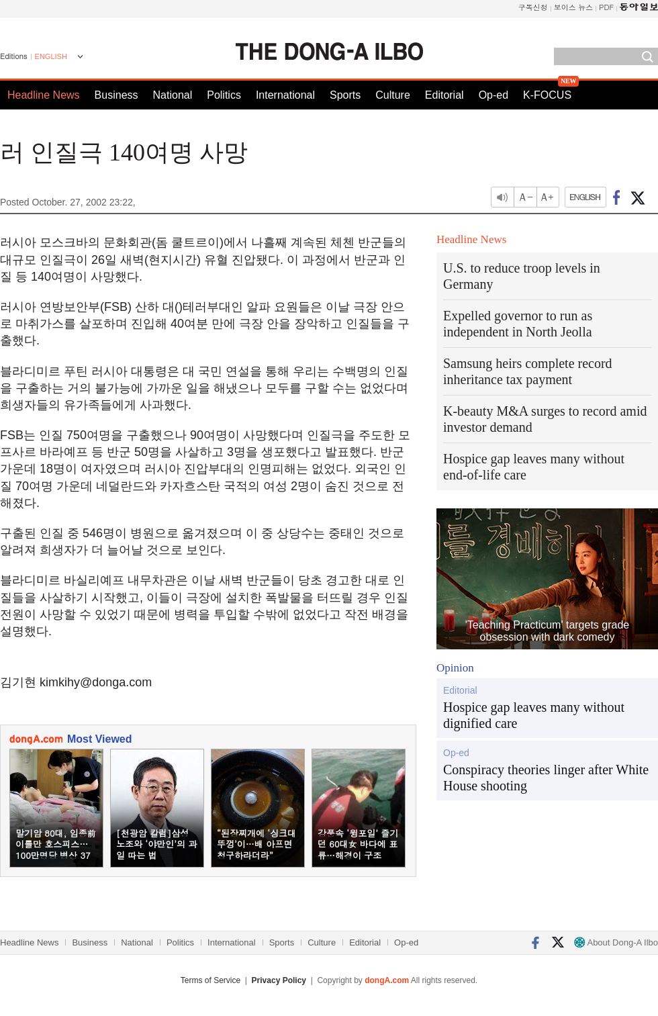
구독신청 (533, 7)
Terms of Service (210, 980)
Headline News (43, 95)
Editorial (444, 95)
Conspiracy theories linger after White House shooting (546, 777)
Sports (345, 95)
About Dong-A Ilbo (616, 942)
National (173, 95)
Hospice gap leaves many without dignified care (533, 715)
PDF (606, 7)
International (285, 95)
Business (116, 95)
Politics (224, 95)
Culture (392, 95)
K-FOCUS (547, 95)
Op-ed (493, 95)
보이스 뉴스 (574, 7)
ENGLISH (51, 56)
